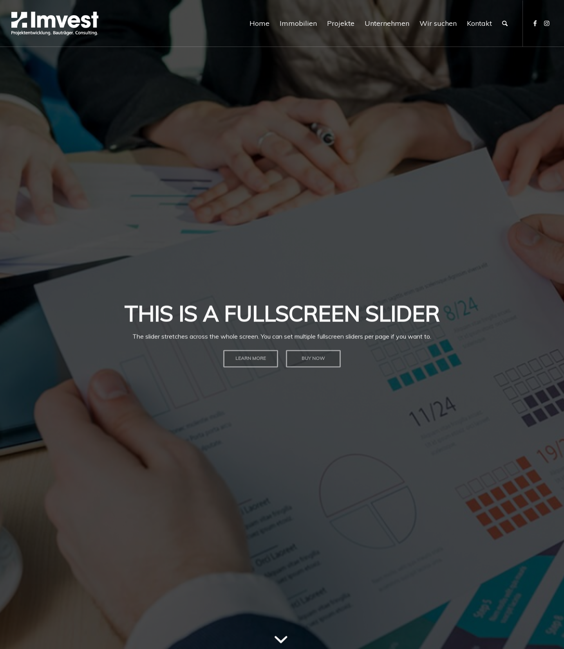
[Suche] (505, 23)
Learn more (250, 357)
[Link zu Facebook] (535, 23)
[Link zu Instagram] (547, 23)
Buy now (313, 357)
